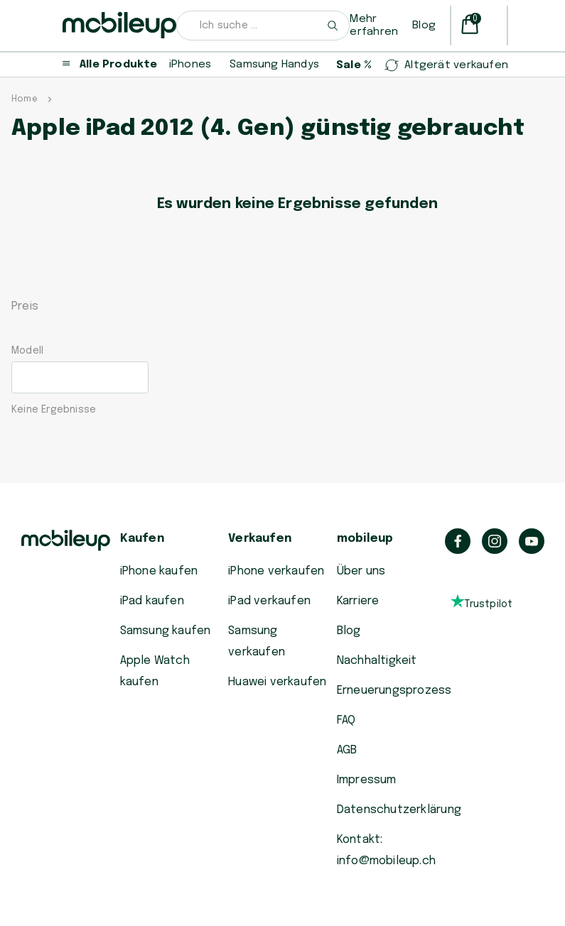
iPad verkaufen (269, 601)
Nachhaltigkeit (377, 661)
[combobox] (263, 25)
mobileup (365, 539)
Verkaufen (259, 539)
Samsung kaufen (165, 631)
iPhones (190, 64)
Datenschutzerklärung (399, 810)
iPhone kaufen (159, 571)
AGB (347, 750)
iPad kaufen (152, 601)
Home (24, 99)
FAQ (346, 720)
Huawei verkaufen (277, 682)
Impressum (367, 780)
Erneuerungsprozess (394, 691)
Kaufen (142, 539)
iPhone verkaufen (276, 571)
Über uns (361, 571)
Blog (424, 25)
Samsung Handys (274, 64)
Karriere (358, 601)
